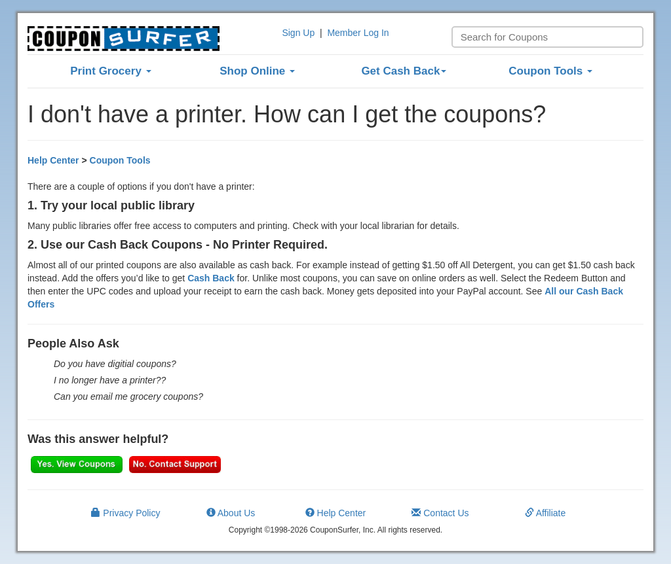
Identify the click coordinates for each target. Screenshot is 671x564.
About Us (231, 513)
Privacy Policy (125, 513)
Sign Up (298, 32)
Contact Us (440, 513)
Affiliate (545, 513)
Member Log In (358, 32)
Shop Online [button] (257, 71)
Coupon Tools (120, 160)
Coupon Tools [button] (550, 71)
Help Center (53, 160)
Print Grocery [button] (110, 71)
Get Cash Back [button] (403, 71)
